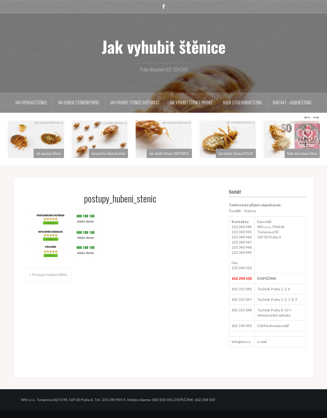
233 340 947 (242, 242)
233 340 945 (242, 232)
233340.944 (242, 227)
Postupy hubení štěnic (50, 274)
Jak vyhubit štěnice (164, 46)
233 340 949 (242, 252)
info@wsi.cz (241, 341)
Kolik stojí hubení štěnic (242, 102)
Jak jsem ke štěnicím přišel (79, 102)
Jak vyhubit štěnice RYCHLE (191, 102)
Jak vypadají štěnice (31, 102)
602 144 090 (242, 325)
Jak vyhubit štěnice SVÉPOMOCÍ (134, 102)
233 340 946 (242, 237)
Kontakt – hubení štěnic (292, 102)
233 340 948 (242, 247)
